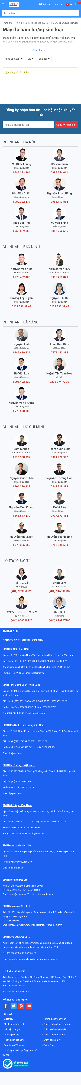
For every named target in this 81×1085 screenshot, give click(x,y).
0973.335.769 (21, 545)
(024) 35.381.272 (58, 661)
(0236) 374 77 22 (40, 821)
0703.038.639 (59, 545)
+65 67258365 (33, 890)
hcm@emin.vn (39, 713)
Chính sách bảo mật (13, 1024)
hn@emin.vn (37, 673)
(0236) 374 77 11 (22, 821)
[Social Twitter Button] (14, 1006)
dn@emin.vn (37, 833)
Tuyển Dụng (49, 1045)
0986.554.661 (59, 172)
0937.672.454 (59, 515)
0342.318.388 (59, 486)
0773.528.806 (21, 411)
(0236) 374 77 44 (15, 833)
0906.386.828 (21, 486)
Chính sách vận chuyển (54, 1029)
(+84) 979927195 (59, 620)
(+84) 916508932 (59, 591)
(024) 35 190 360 (15, 673)
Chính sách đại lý (51, 1040)
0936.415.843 (59, 277)
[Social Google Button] (21, 1006)
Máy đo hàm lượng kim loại (66, 23)
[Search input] (39, 13)
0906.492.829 (21, 381)
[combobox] (39, 13)
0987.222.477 (21, 201)
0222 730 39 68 (21, 306)
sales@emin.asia (17, 894)
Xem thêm (39, 50)
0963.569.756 (21, 231)
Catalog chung (11, 1034)
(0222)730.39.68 (22, 741)
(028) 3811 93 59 (40, 701)
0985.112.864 (59, 201)
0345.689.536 (21, 352)
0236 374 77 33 (59, 381)
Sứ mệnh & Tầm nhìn (14, 1045)
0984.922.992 (59, 457)
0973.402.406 (21, 277)
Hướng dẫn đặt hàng (14, 1040)
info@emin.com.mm (19, 925)
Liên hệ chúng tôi (12, 1029)
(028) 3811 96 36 (22, 701)
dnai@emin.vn (16, 867)
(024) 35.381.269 (22, 661)
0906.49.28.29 (18, 827)
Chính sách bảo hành (54, 1034)
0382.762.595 (59, 231)
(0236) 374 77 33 (59, 821)
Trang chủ (7, 23)
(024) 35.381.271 (40, 661)
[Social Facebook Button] (6, 1006)
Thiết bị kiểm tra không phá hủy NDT (32, 23)
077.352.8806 (33, 827)
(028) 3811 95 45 (15, 713)
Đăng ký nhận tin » (66, 124)
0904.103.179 (63, 667)
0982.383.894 (21, 172)
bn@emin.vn (15, 753)
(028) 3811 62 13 (59, 701)
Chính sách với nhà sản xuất (57, 1024)
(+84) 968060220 (21, 620)
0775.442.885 (59, 352)
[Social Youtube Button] (29, 1006)
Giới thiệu (8, 1019)
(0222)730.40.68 (39, 741)
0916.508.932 (21, 457)
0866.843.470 (21, 515)
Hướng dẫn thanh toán (54, 1019)
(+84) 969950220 (21, 591)
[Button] (3, 4)
